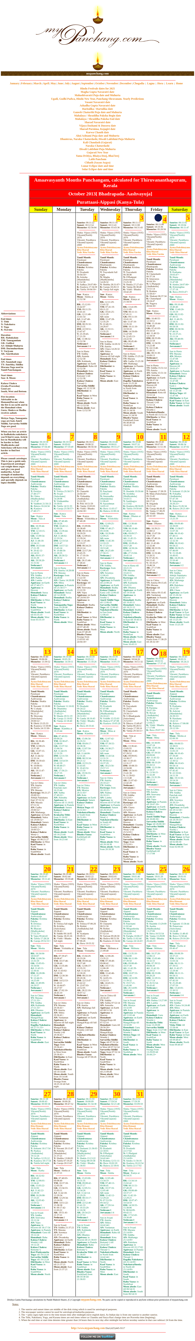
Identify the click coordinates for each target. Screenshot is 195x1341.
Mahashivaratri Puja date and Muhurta (98, 95)
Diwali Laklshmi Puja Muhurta (97, 149)
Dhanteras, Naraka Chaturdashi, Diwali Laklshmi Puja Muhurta (97, 139)
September (87, 83)
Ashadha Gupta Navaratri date (97, 105)
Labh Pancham (97, 159)
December (125, 83)
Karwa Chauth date (97, 132)
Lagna (151, 83)
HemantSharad (109, 902)
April (46, 83)
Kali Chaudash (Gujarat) (97, 142)
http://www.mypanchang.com (88, 1328)
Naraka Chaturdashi (97, 145)
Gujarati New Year (97, 152)
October (100, 83)
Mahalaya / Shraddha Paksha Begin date (97, 115)
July (67, 83)
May (53, 83)
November (112, 83)
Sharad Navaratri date (97, 122)
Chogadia (138, 83)
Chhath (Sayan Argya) (97, 162)
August (75, 83)
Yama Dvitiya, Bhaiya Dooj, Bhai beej (97, 155)
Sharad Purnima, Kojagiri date (97, 129)
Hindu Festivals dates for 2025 (97, 88)
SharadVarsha (85, 251)
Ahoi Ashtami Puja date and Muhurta (97, 135)
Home (179, 83)
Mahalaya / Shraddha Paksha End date (97, 119)
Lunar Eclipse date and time (97, 165)
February (26, 83)
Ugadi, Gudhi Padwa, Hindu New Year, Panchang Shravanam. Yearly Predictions (97, 98)
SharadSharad (178, 251)
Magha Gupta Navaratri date (97, 91)
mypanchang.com (97, 73)
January (14, 83)
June (60, 83)
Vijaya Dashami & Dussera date (97, 125)
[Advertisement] (15, 36)
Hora (160, 83)
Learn (169, 83)
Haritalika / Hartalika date (97, 108)
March (37, 83)
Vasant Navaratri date (97, 102)
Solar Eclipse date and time (97, 169)
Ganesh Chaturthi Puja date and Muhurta (97, 112)
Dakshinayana (87, 247)
